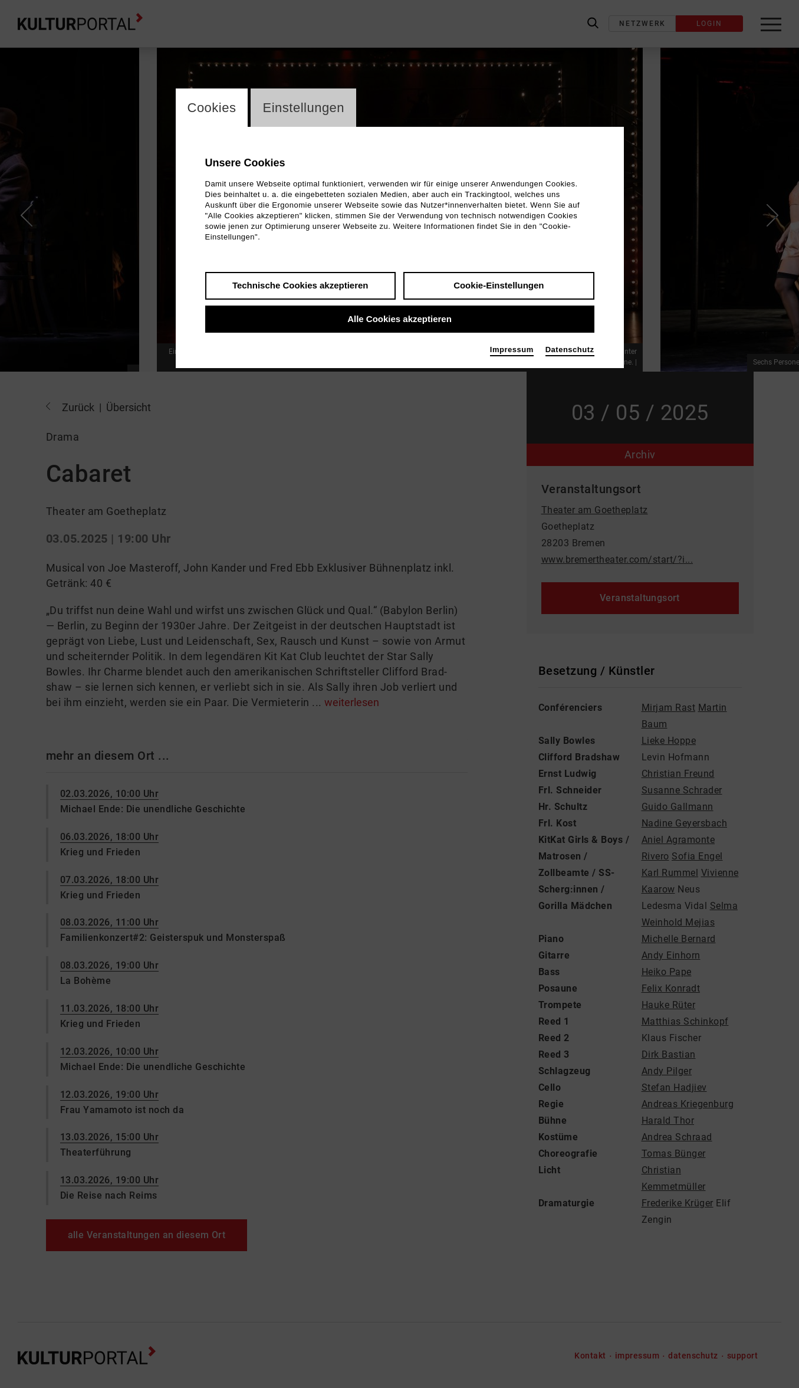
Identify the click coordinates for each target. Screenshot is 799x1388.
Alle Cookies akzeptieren (399, 319)
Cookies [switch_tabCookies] (212, 107)
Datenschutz (569, 349)
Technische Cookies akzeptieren (300, 285)
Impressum (512, 349)
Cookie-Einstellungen (498, 285)
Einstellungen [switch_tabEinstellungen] (303, 107)
